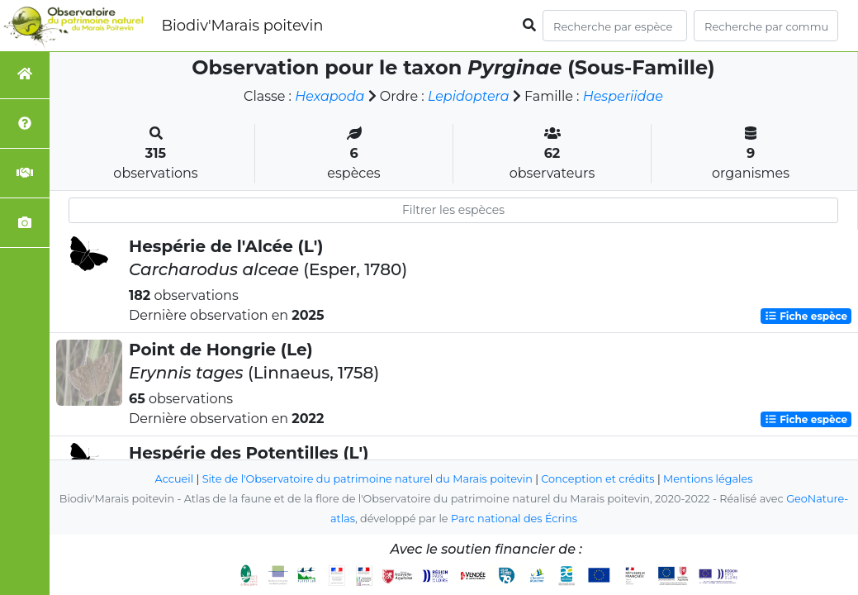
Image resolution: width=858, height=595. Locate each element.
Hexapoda (329, 96)
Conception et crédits (597, 479)
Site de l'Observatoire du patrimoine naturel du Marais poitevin (367, 479)
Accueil (174, 479)
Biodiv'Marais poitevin (242, 26)
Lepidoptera (469, 96)
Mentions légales (707, 479)
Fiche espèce (806, 316)
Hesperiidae (623, 96)
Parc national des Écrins (514, 518)
